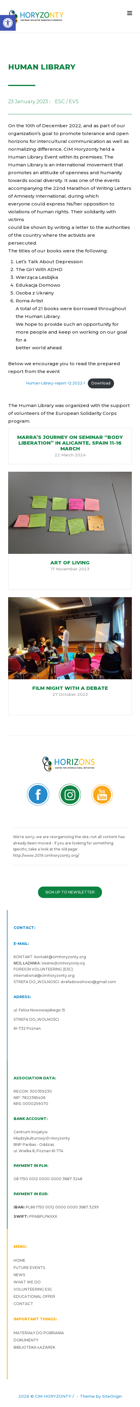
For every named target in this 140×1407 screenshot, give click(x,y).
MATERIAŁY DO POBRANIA (39, 1333)
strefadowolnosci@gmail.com (88, 982)
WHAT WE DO (27, 1282)
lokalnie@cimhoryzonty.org (63, 963)
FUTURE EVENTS (29, 1267)
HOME (19, 1260)
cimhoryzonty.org (69, 957)
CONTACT (23, 1303)
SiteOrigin (112, 1396)
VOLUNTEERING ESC (33, 1289)
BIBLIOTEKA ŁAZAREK (34, 1347)
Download (100, 383)
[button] (8, 23)
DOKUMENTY (26, 1340)
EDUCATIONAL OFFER (34, 1296)
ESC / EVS (67, 101)
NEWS (19, 1275)
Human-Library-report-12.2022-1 (55, 383)
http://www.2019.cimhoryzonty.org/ (46, 855)
